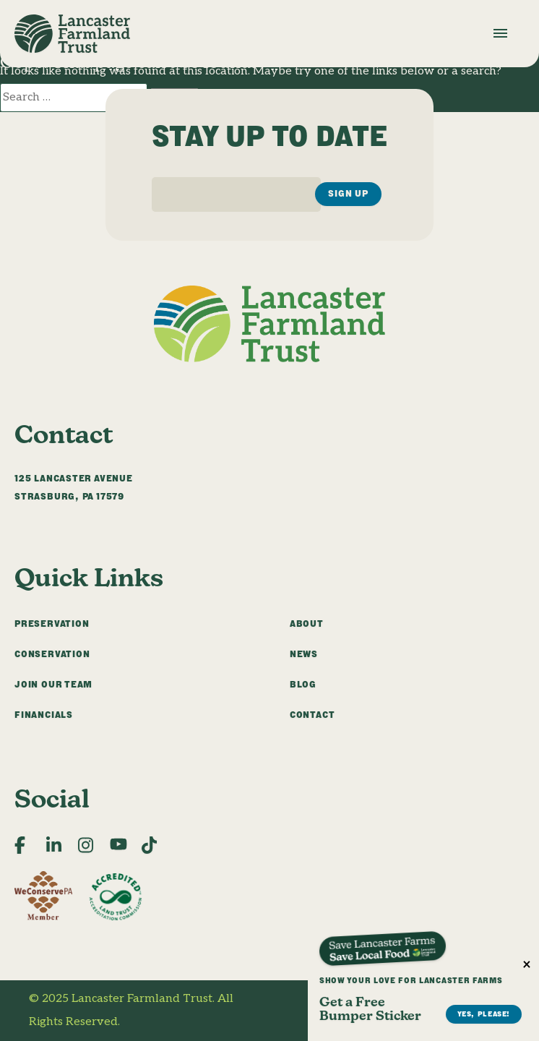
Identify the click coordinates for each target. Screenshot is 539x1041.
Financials (43, 714)
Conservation (52, 653)
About (307, 623)
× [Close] (526, 443)
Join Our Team (53, 684)
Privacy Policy (472, 999)
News (304, 653)
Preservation (51, 623)
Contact (312, 714)
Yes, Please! (484, 493)
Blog (303, 684)
